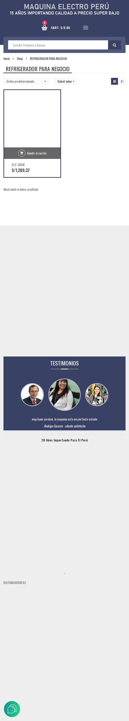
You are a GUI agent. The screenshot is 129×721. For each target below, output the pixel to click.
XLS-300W (18, 164)
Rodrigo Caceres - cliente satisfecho (64, 425)
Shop (20, 58)
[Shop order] (26, 81)
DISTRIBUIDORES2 (14, 582)
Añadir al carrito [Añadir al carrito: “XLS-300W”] (37, 153)
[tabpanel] (64, 423)
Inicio (6, 58)
